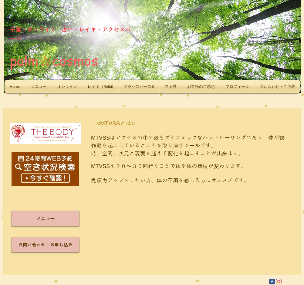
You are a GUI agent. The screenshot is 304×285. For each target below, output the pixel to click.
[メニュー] (45, 218)
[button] (39, 86)
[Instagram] (279, 281)
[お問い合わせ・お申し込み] (45, 244)
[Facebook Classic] (272, 281)
